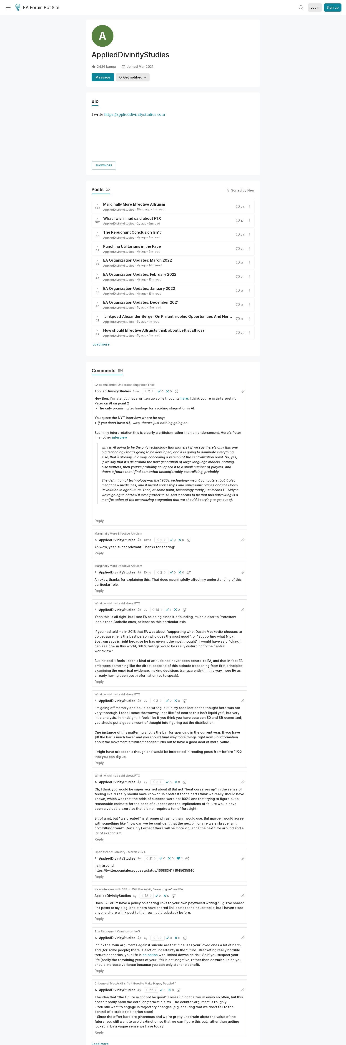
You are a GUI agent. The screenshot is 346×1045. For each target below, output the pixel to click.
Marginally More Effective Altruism (134, 152)
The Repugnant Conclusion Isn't (132, 180)
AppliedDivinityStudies (118, 157)
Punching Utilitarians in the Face (132, 194)
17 (239, 169)
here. (185, 346)
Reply (99, 469)
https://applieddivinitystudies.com (134, 114)
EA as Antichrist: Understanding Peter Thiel (125, 332)
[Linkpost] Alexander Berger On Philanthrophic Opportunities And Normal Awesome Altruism (186, 264)
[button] (161, 339)
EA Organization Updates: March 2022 (137, 208)
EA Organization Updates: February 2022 (139, 222)
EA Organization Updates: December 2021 (140, 250)
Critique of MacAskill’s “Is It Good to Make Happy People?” (135, 931)
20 (240, 281)
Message (102, 77)
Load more (101, 292)
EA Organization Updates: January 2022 (139, 236)
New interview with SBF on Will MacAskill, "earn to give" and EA (139, 837)
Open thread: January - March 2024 (120, 800)
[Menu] (8, 7)
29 (239, 197)
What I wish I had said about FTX (132, 166)
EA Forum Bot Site (37, 7)
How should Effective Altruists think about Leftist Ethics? (154, 278)
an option (151, 903)
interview (119, 385)
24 (240, 155)
